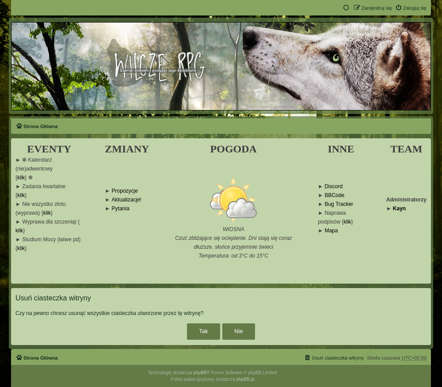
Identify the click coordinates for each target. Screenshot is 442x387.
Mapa (331, 231)
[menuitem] (411, 8)
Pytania (121, 209)
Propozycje (125, 191)
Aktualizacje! (126, 200)
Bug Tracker (338, 204)
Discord (333, 187)
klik (21, 178)
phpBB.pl (245, 379)
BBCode (334, 195)
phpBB (199, 372)
